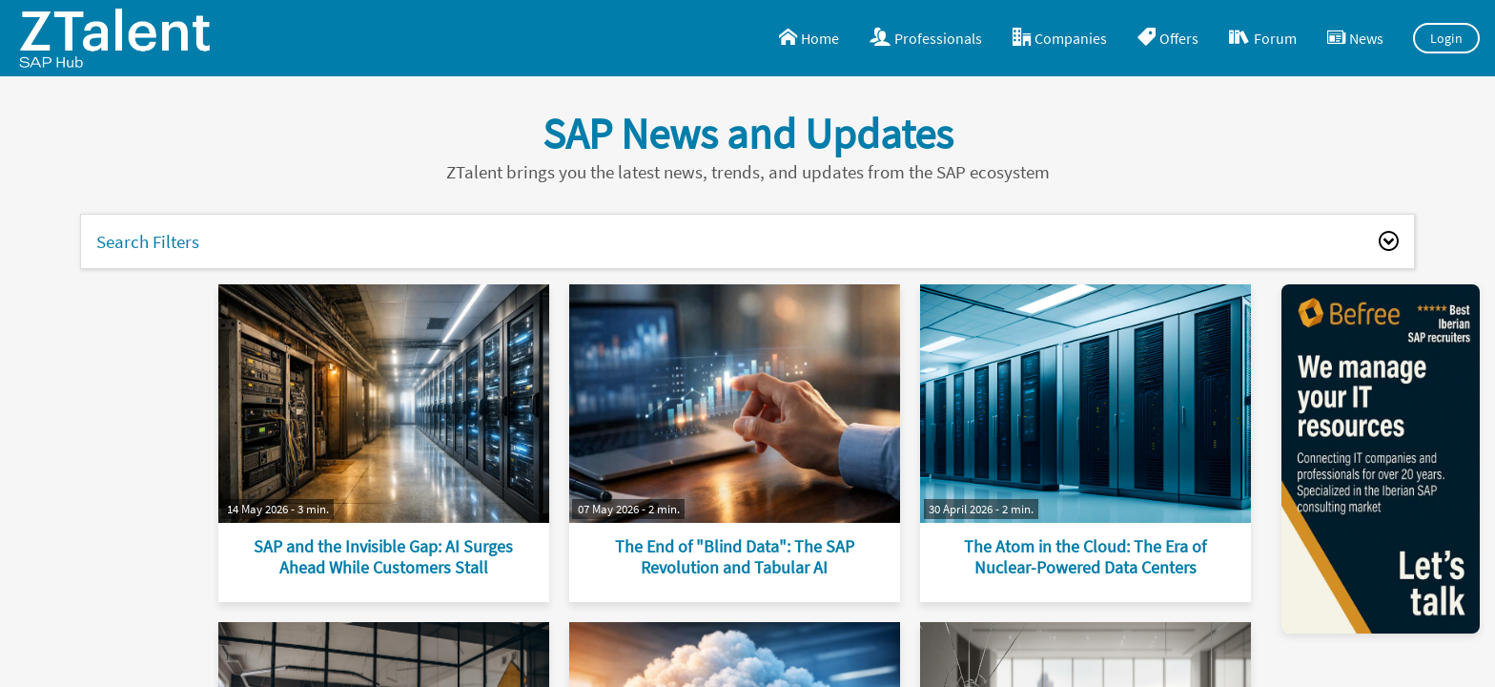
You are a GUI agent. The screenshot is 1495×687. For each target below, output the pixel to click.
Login (1447, 38)
